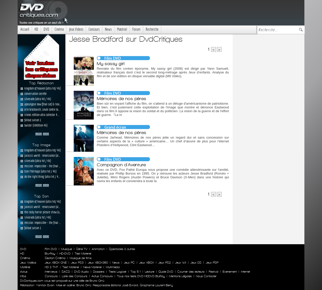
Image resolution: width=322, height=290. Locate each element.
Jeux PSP (212, 262)
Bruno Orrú (83, 285)
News (108, 29)
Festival (213, 271)
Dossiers (98, 271)
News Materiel (92, 267)
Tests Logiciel (117, 271)
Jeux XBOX (146, 262)
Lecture (149, 271)
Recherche (152, 29)
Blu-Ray (50, 253)
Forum (136, 29)
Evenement (230, 271)
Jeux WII (180, 262)
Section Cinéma (55, 258)
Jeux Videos (76, 29)
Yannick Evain (45, 285)
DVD (46, 29)
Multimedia (113, 267)
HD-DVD (64, 253)
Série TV (82, 249)
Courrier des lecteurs (191, 271)
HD (36, 29)
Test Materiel (83, 253)
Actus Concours (102, 276)
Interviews (51, 271)
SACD (66, 271)
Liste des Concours (74, 276)
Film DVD (51, 249)
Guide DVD (165, 271)
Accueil (24, 29)
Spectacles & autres (122, 249)
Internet (245, 271)
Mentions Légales (180, 276)
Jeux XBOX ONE (56, 262)
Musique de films (81, 258)
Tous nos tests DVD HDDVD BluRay (141, 276)
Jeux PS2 (164, 262)
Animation (98, 249)
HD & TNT (51, 267)
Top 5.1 (136, 271)
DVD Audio (81, 271)
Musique (66, 249)
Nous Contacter (206, 276)
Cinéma (59, 29)
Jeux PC (129, 262)
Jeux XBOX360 (98, 262)
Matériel (122, 29)
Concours (94, 29)
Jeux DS (196, 262)
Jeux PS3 (77, 262)
